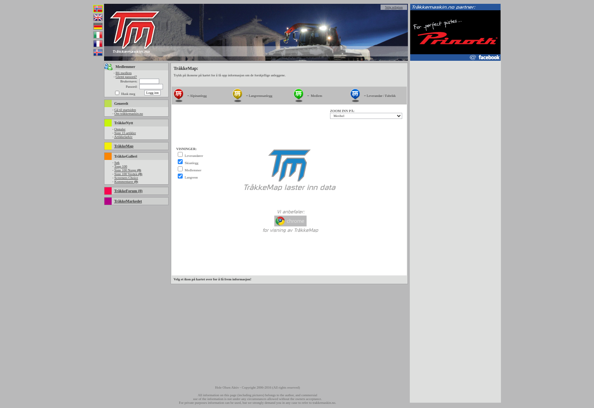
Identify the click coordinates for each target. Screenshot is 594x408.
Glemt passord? (126, 77)
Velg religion (394, 7)
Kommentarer (126, 181)
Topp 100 (120, 166)
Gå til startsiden (125, 110)
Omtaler (120, 129)
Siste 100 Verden (128, 174)
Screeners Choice (126, 178)
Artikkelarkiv (123, 137)
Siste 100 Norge (127, 170)
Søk (117, 162)
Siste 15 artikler (125, 133)
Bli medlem (123, 73)
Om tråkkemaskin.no (128, 113)
